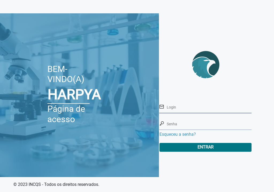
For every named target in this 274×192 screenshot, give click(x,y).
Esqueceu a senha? (177, 134)
